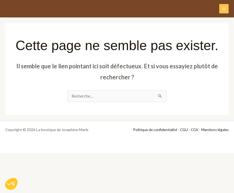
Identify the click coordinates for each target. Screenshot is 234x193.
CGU (184, 130)
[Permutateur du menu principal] (224, 8)
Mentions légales (215, 130)
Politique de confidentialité (155, 130)
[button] (11, 183)
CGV (194, 130)
